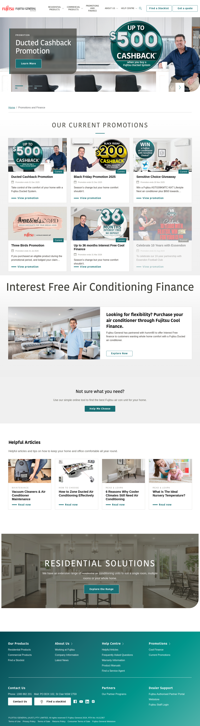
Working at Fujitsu (65, 649)
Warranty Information (113, 660)
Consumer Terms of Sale (80, 721)
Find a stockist (52, 701)
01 (16, 88)
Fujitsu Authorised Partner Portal (166, 694)
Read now (24, 504)
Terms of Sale (45, 721)
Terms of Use (16, 721)
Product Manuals (111, 665)
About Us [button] (110, 8)
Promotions (160, 644)
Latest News (62, 660)
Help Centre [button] (127, 8)
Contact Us (18, 688)
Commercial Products (20, 655)
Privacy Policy (30, 721)
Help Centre (113, 644)
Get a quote (185, 8)
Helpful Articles (110, 649)
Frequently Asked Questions (117, 655)
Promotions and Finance (92, 8)
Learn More (28, 63)
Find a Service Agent (113, 670)
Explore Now (119, 353)
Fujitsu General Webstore (103, 721)
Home (12, 107)
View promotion (27, 198)
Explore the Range (102, 589)
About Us (64, 644)
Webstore (154, 699)
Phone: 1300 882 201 (20, 694)
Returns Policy (60, 721)
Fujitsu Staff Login (159, 704)
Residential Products (19, 649)
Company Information (67, 655)
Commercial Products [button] (73, 8)
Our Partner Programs (114, 694)
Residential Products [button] (54, 8)
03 (35, 88)
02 (26, 88)
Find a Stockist (159, 8)
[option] (100, 58)
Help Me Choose (100, 408)
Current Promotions (159, 655)
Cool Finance (156, 649)
